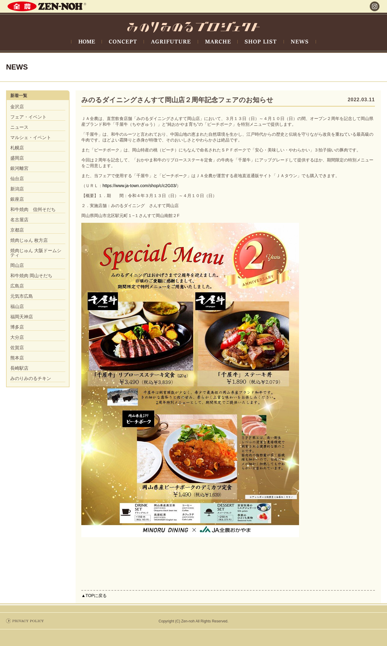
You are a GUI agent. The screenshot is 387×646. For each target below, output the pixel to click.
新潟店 (17, 189)
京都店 (17, 230)
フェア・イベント (28, 117)
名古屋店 (19, 219)
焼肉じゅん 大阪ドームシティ (35, 252)
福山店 (17, 306)
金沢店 (17, 106)
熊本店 (17, 357)
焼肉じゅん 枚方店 (29, 240)
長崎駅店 (19, 368)
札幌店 (17, 147)
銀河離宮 (19, 168)
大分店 (17, 337)
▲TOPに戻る (94, 595)
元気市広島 (21, 296)
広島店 (17, 286)
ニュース (19, 127)
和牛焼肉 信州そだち (33, 209)
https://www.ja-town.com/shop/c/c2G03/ (139, 185)
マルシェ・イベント (30, 137)
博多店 (17, 327)
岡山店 (17, 265)
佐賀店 (17, 347)
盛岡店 (17, 158)
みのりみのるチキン (30, 378)
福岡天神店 (21, 316)
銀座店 (17, 199)
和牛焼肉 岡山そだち (31, 275)
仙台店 (17, 178)
